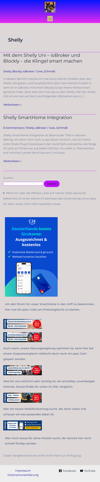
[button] (50, 18)
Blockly (17, 71)
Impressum (23, 470)
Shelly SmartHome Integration (37, 117)
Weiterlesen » (12, 104)
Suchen (8, 177)
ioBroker (28, 71)
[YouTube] (87, 470)
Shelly (7, 71)
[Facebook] (67, 470)
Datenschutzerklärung (23, 475)
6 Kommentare (13, 127)
